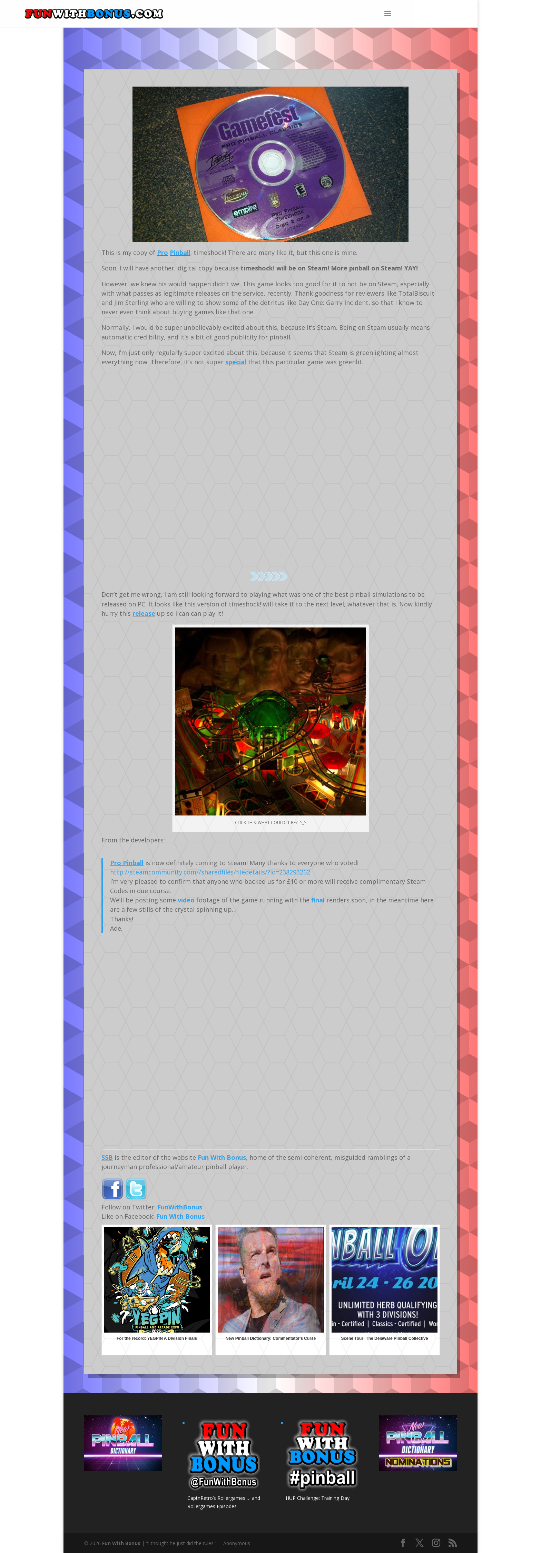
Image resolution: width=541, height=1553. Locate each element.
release (143, 613)
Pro (162, 252)
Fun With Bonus (222, 1157)
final (318, 900)
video (186, 900)
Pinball (180, 252)
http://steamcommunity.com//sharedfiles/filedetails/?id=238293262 (210, 872)
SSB (107, 1157)
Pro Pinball (127, 863)
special (235, 362)
